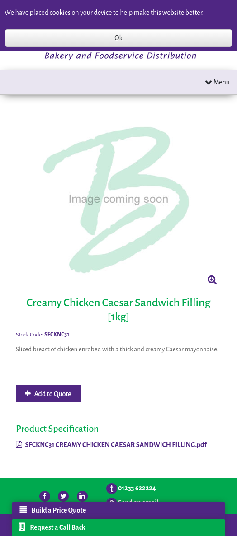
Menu (217, 82)
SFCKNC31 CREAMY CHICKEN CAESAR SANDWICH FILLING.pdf (111, 444)
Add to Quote (52, 393)
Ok (118, 38)
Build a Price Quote (52, 510)
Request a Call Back (52, 527)
